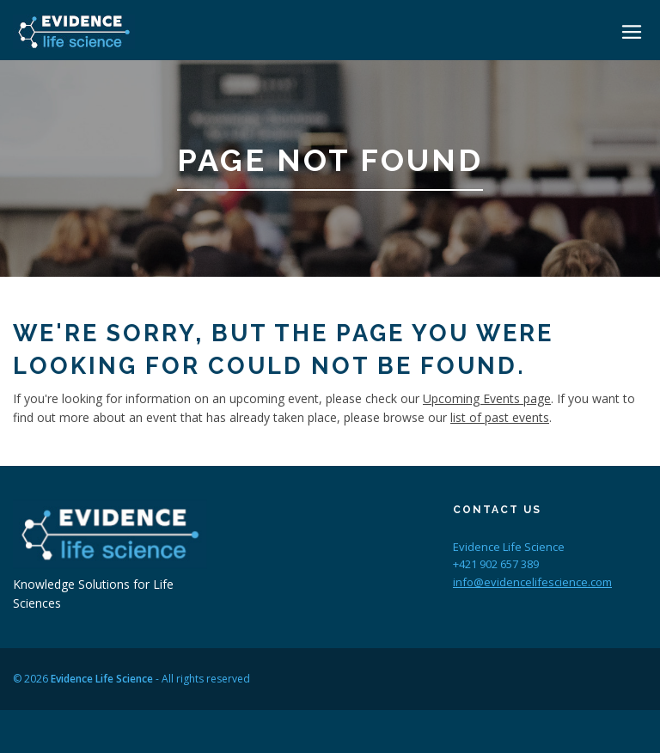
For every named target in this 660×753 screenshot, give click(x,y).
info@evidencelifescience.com (532, 582)
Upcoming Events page (487, 398)
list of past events (499, 417)
